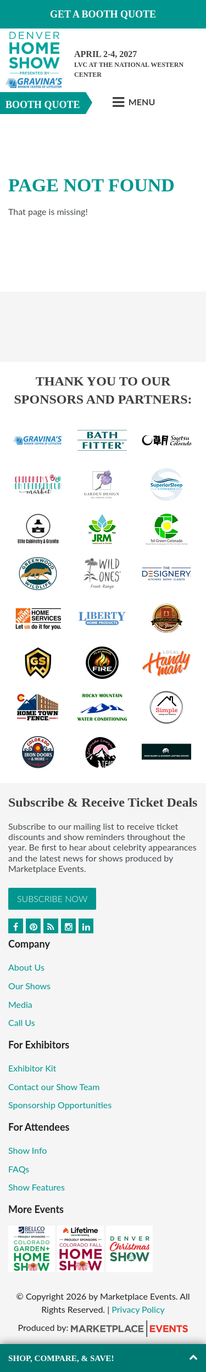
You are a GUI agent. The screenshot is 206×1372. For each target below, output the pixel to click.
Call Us (21, 1022)
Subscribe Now (52, 898)
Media (20, 1004)
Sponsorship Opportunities (60, 1104)
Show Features (36, 1187)
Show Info (27, 1150)
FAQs (18, 1169)
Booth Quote (42, 104)
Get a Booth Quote (103, 14)
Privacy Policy (138, 1309)
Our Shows (29, 985)
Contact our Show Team (54, 1086)
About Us (26, 967)
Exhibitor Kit (32, 1068)
